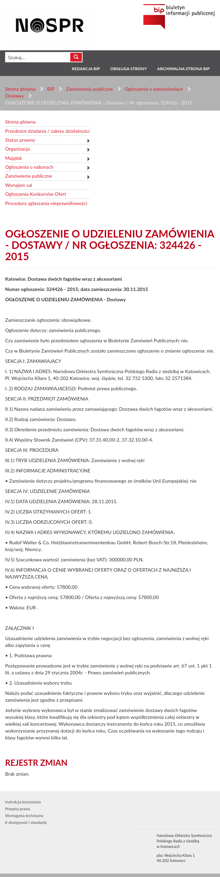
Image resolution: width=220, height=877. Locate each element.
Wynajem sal (18, 185)
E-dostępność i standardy (26, 822)
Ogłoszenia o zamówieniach (153, 89)
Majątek (13, 158)
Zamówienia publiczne (89, 89)
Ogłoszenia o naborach (29, 166)
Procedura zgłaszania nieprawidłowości (46, 203)
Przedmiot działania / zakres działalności (47, 131)
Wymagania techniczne (24, 815)
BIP (50, 89)
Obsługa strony (128, 68)
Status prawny (20, 139)
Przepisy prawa (17, 808)
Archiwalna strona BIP (183, 68)
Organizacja (17, 148)
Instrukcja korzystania (23, 802)
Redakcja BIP (86, 68)
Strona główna (20, 89)
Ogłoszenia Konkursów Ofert (35, 193)
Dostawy (14, 96)
